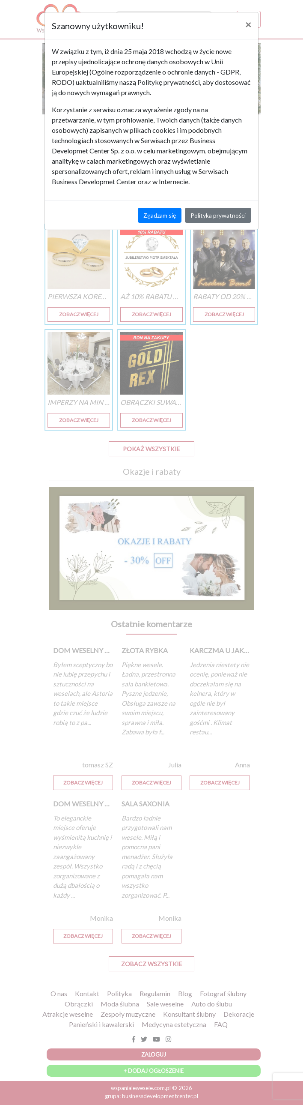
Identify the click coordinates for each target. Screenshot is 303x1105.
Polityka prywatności (218, 215)
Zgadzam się (159, 215)
